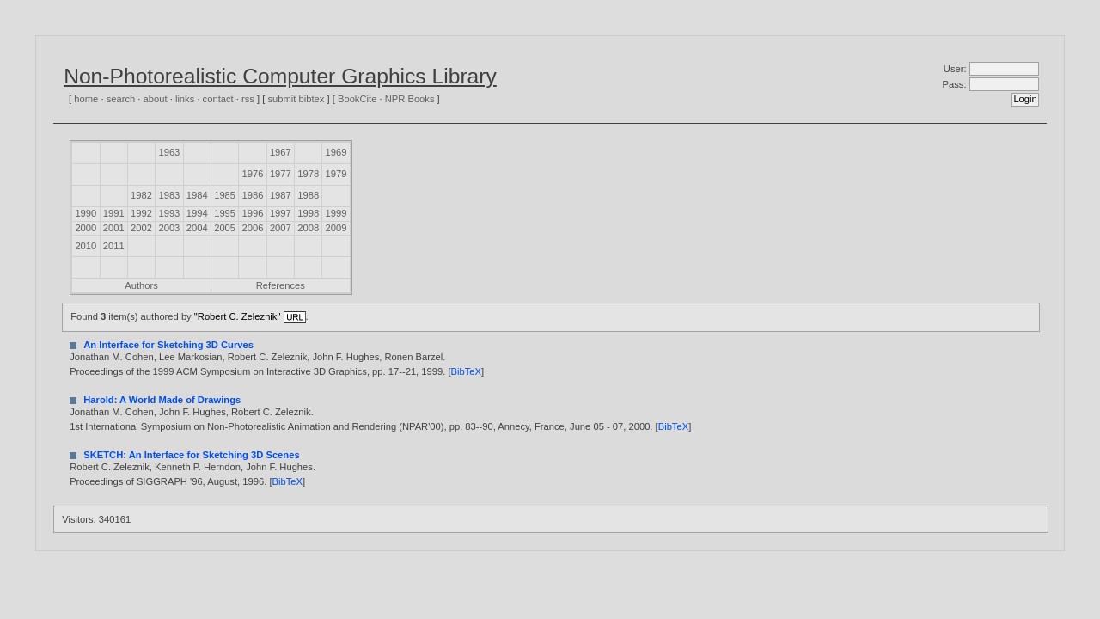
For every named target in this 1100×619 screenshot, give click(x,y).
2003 (169, 228)
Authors (141, 285)
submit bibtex (295, 99)
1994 (197, 213)
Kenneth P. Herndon (198, 467)
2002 (141, 228)
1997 (280, 213)
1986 (253, 195)
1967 (280, 152)
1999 (336, 213)
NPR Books (410, 99)
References (280, 285)
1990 (85, 213)
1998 (308, 213)
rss (247, 99)
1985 (224, 195)
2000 (85, 228)
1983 (169, 195)
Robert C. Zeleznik (268, 357)
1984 (197, 195)
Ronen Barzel (413, 357)
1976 (253, 174)
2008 (308, 228)
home (86, 99)
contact (218, 99)
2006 (253, 228)
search (121, 99)
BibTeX (466, 371)
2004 (197, 228)
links (184, 99)
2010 (85, 246)
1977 (280, 174)
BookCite (357, 99)
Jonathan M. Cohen (112, 357)
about (156, 99)
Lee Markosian (190, 357)
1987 (280, 195)
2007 (280, 228)
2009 (336, 228)
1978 (308, 174)
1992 (141, 213)
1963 (169, 152)
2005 (224, 228)
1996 (253, 213)
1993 (169, 213)
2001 (114, 228)
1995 (224, 213)
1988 (308, 195)
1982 (141, 195)
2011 (114, 246)
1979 (336, 174)
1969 (336, 152)
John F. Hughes (346, 357)
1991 (114, 213)
